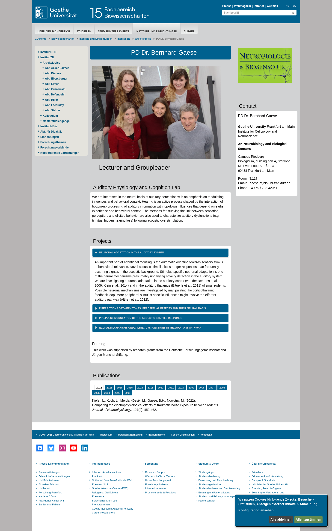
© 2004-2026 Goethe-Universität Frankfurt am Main (66, 434)
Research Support (155, 472)
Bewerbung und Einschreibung (215, 480)
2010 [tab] (181, 387)
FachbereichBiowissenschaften (127, 12)
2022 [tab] (99, 387)
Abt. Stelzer (52, 110)
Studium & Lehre (208, 463)
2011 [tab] (171, 387)
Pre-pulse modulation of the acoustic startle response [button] (140, 318)
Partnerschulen (206, 500)
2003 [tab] (107, 393)
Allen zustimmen (308, 519)
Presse (226, 6)
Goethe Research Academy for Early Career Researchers (112, 510)
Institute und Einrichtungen (156, 31)
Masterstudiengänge (56, 121)
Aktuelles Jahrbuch (49, 484)
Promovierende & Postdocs (160, 492)
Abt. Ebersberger (56, 78)
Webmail (272, 6)
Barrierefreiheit (156, 434)
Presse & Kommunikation (54, 463)
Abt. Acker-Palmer (57, 68)
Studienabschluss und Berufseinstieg (219, 488)
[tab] (160, 253)
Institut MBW (48, 126)
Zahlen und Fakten (49, 504)
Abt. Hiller (51, 99)
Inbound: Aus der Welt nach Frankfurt (107, 474)
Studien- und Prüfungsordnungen (217, 496)
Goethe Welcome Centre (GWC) (110, 488)
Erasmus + (98, 496)
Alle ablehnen (280, 519)
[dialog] (281, 510)
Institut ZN (123, 38)
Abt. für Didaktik (51, 131)
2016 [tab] (119, 387)
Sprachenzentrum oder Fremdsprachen (105, 502)
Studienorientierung (209, 476)
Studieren (84, 31)
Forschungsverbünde (54, 147)
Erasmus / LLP (100, 484)
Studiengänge (206, 472)
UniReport (44, 488)
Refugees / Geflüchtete (105, 492)
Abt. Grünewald (55, 89)
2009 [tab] (191, 387)
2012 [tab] (160, 387)
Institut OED (48, 52)
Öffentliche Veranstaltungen (54, 476)
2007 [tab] (212, 387)
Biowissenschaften (62, 38)
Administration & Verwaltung (267, 476)
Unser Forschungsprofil (158, 480)
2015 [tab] (130, 387)
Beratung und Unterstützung (214, 492)
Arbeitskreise (143, 38)
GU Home (40, 38)
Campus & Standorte (263, 480)
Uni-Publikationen (49, 480)
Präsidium (257, 472)
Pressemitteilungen (49, 472)
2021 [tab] (109, 387)
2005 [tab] (97, 393)
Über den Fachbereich (54, 31)
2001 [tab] (127, 393)
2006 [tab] (222, 387)
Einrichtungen (49, 137)
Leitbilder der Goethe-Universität (270, 484)
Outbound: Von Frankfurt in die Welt (112, 480)
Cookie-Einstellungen (183, 434)
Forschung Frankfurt (50, 492)
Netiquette (206, 434)
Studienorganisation (209, 484)
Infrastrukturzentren (156, 488)
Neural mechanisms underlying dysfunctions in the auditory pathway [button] (149, 327)
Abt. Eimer (52, 84)
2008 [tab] (201, 387)
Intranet (259, 6)
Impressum (106, 434)
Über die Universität (264, 463)
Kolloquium (50, 115)
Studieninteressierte (113, 31)
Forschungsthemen (53, 142)
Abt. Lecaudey (54, 105)
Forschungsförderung (157, 484)
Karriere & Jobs (47, 496)
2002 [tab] (117, 393)
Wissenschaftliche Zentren (160, 476)
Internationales (101, 463)
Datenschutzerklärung (130, 434)
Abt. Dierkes (53, 73)
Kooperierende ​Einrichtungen (59, 152)
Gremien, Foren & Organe (266, 488)
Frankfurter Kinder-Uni (51, 500)
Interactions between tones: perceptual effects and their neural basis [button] (152, 308)
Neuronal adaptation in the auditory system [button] (131, 252)
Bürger (189, 31)
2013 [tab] (150, 387)
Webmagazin (242, 6)
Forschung (151, 463)
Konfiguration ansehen (255, 510)
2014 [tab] (140, 387)
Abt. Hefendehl (55, 94)
